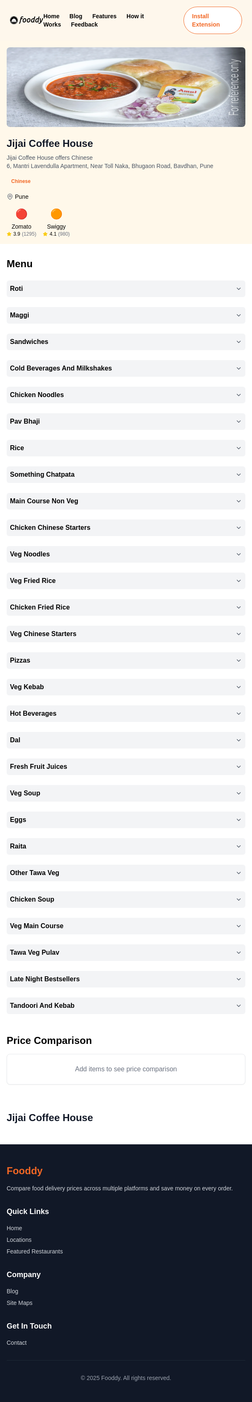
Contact (17, 1342)
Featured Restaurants (35, 1251)
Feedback (84, 24)
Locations (19, 1239)
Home (51, 16)
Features (104, 16)
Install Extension (206, 20)
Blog (75, 16)
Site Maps (19, 1303)
